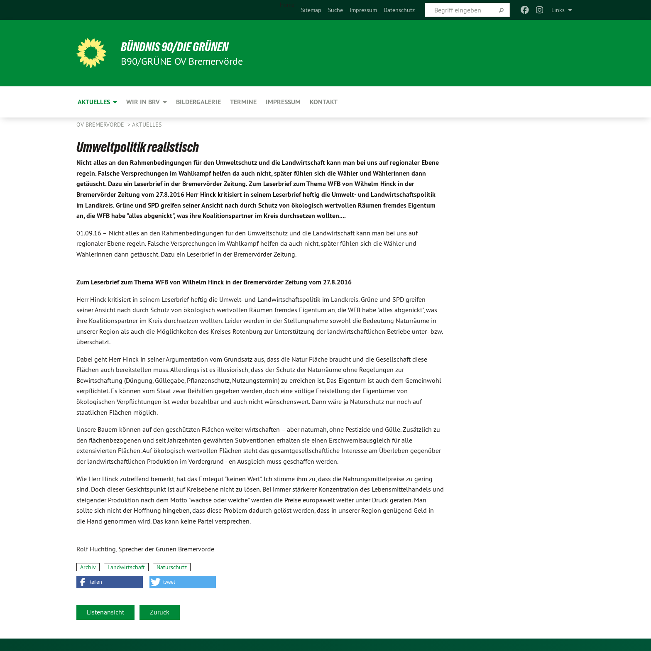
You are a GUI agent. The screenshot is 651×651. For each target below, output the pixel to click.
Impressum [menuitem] (283, 102)
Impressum (363, 10)
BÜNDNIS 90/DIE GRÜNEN (179, 46)
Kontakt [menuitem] (324, 102)
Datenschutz (399, 10)
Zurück (159, 612)
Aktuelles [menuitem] (94, 102)
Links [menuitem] (558, 10)
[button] (109, 582)
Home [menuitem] (287, 4)
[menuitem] (311, 10)
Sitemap (311, 10)
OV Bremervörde (101, 124)
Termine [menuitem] (243, 102)
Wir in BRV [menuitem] (143, 102)
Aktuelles (147, 124)
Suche (335, 10)
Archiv (88, 567)
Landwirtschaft (126, 567)
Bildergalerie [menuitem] (198, 102)
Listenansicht (105, 612)
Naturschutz (172, 567)
